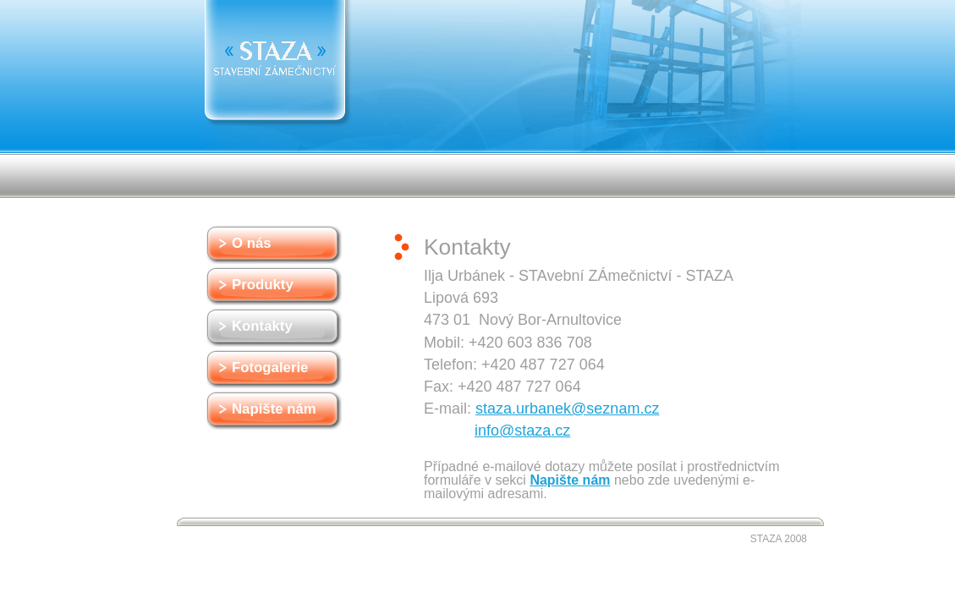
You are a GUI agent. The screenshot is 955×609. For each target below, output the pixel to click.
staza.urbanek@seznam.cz (567, 408)
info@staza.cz (522, 430)
